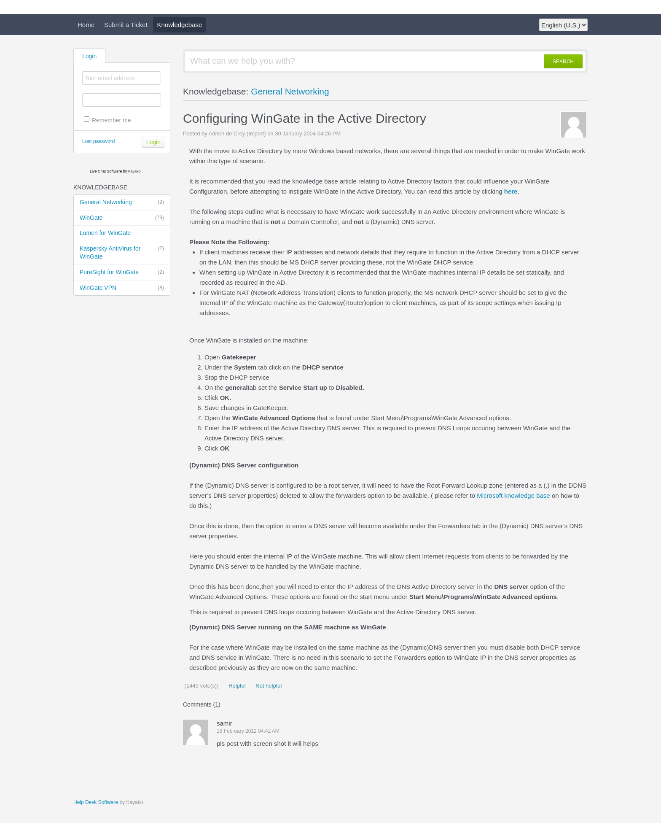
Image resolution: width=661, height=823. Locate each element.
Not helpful (268, 686)
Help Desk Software (95, 802)
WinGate (122, 218)
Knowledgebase (179, 24)
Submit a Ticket (126, 24)
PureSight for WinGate (122, 272)
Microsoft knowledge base (513, 495)
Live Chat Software (106, 171)
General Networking (122, 202)
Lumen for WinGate (105, 232)
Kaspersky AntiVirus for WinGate (122, 252)
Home (86, 24)
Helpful (236, 686)
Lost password (98, 141)
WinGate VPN (122, 288)
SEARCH (563, 62)
